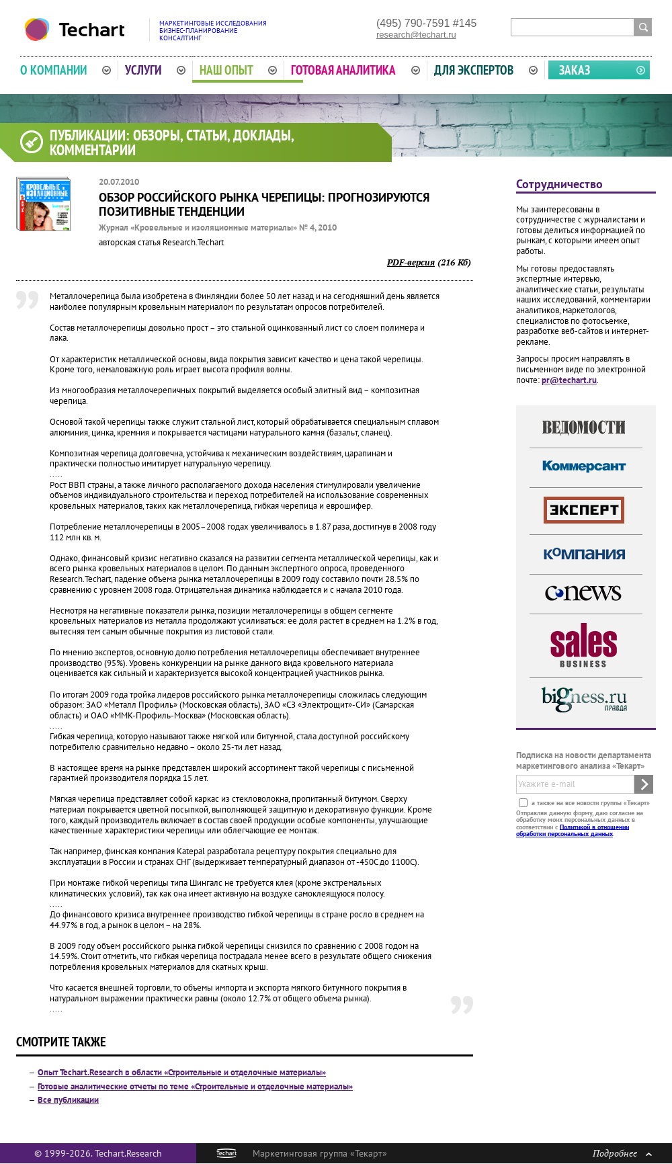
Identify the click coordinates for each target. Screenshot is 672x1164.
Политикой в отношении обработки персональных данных (572, 829)
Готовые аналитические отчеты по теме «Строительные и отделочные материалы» (195, 1086)
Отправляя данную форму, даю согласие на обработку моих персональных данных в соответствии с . (579, 822)
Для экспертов (486, 70)
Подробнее (622, 1153)
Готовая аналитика (355, 70)
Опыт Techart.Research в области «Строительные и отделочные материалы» (182, 1072)
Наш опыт (239, 70)
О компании (65, 70)
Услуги (155, 70)
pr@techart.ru (569, 380)
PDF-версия (411, 262)
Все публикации (68, 1100)
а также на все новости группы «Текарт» (590, 802)
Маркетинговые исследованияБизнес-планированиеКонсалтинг (213, 30)
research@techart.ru (416, 35)
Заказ (574, 70)
